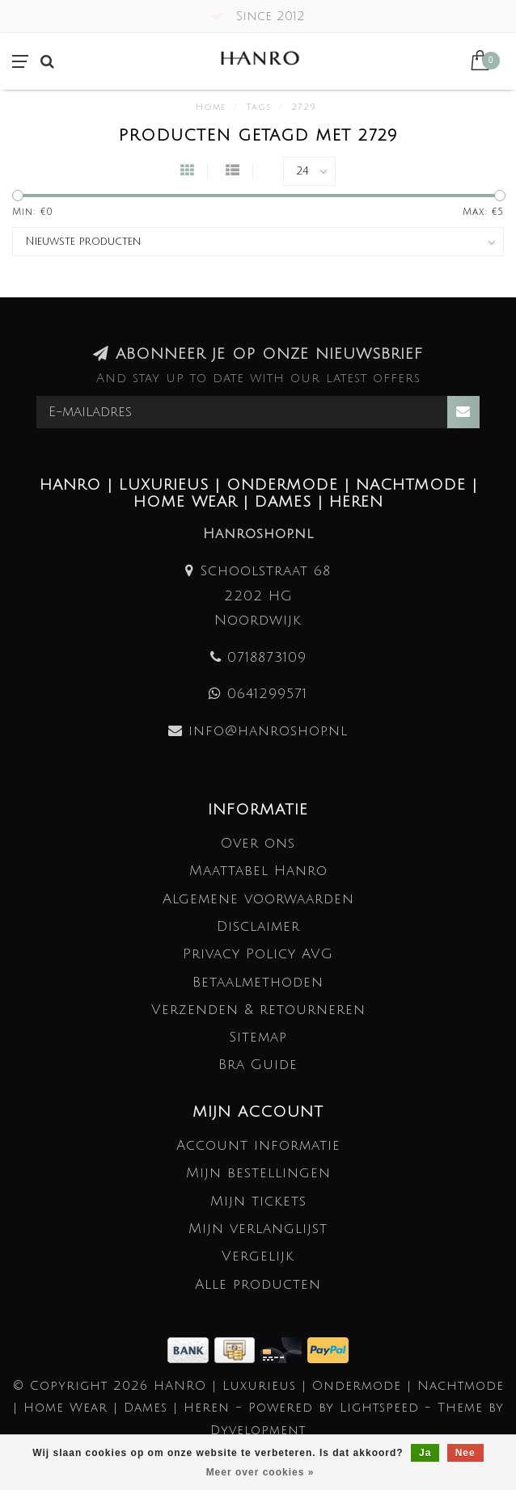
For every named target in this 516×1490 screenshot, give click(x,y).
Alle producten (258, 1284)
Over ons (258, 843)
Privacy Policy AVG (258, 954)
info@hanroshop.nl (268, 731)
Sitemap (258, 1037)
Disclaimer (258, 926)
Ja (425, 1452)
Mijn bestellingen (258, 1173)
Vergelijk (258, 1256)
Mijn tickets (258, 1201)
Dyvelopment (258, 1430)
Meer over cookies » (260, 1472)
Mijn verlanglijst (258, 1228)
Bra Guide (258, 1064)
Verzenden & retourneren (258, 1009)
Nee (465, 1452)
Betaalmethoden (258, 982)
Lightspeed (379, 1407)
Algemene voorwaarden (258, 899)
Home (211, 107)
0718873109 (267, 657)
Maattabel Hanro (258, 870)
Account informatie (258, 1145)
